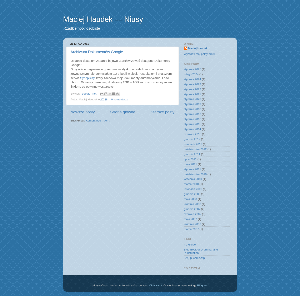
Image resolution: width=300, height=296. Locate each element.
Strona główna (122, 112)
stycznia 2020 (192, 99)
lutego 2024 (191, 74)
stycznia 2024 (192, 79)
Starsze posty (162, 112)
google (86, 93)
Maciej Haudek (198, 48)
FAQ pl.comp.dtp (194, 257)
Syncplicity (87, 78)
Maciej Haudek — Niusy (103, 19)
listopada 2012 (193, 144)
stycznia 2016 (192, 119)
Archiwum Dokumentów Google (97, 52)
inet (94, 93)
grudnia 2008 (192, 194)
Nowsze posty (82, 112)
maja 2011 (190, 164)
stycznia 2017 (192, 114)
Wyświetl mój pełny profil (199, 54)
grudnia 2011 (192, 154)
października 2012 (195, 149)
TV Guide (190, 244)
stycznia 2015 (192, 124)
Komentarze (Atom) (98, 120)
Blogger (202, 285)
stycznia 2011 (192, 169)
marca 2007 (191, 229)
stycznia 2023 (192, 84)
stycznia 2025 (192, 69)
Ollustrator (155, 285)
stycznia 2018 (192, 109)
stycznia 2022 (192, 89)
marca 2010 (191, 184)
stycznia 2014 (192, 129)
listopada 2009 (193, 189)
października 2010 (195, 174)
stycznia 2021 (192, 94)
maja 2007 (190, 219)
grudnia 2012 (192, 139)
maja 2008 (190, 199)
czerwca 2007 (192, 214)
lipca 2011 (190, 159)
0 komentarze (119, 99)
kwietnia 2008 (192, 204)
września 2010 (193, 179)
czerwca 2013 (192, 134)
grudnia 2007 (192, 209)
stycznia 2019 (192, 104)
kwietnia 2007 (192, 224)
